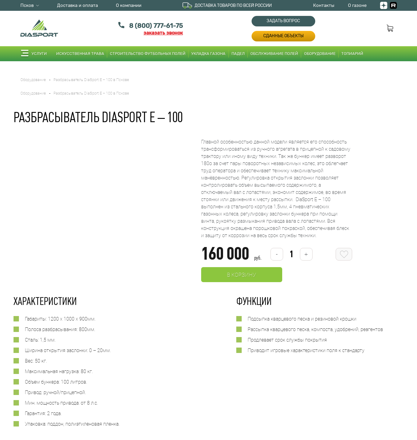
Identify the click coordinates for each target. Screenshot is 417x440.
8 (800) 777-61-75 (156, 25)
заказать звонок (163, 33)
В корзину (241, 275)
